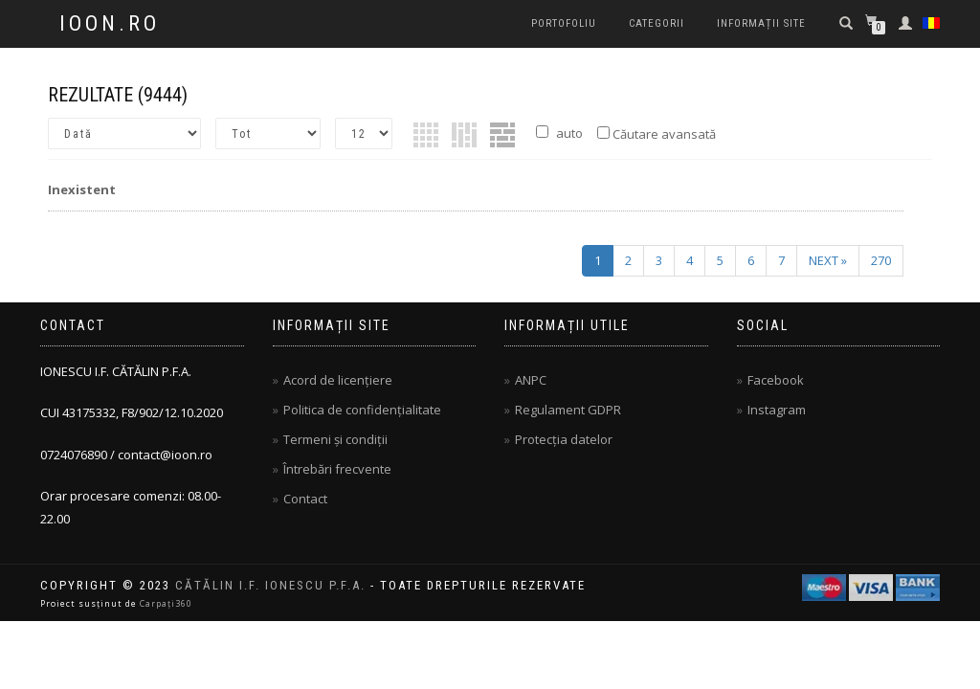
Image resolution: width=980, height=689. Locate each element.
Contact (305, 498)
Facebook (775, 380)
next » (828, 260)
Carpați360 (166, 603)
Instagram (776, 409)
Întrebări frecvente (337, 469)
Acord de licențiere (337, 380)
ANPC (530, 380)
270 (881, 260)
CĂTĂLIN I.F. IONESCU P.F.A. (270, 585)
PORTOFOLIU (563, 23)
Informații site (761, 23)
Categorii (656, 23)
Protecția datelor (563, 439)
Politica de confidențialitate (362, 409)
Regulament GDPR (568, 409)
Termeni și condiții (335, 439)
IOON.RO (109, 23)
